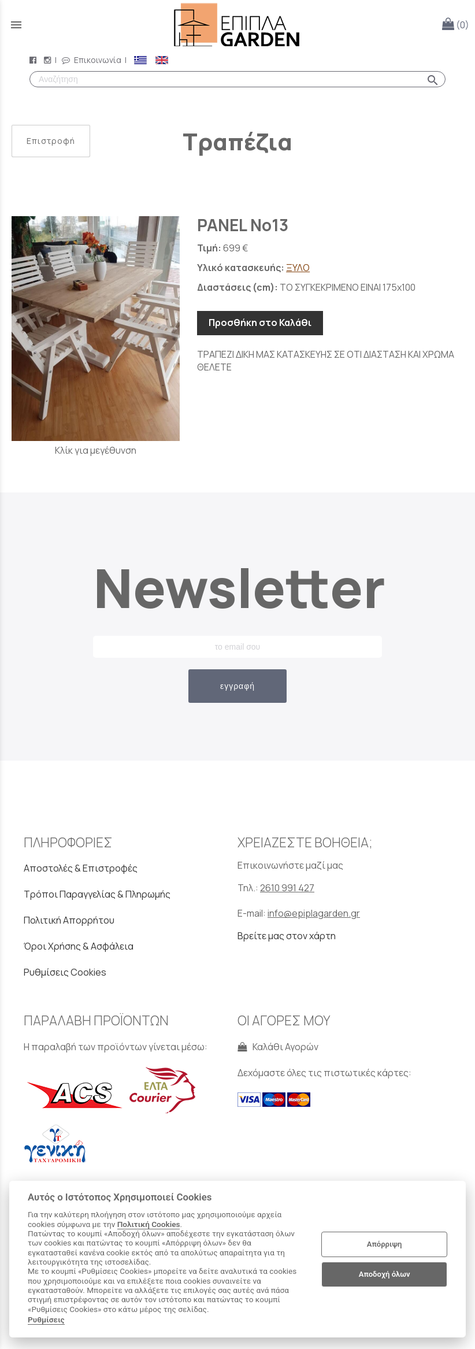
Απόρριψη (384, 1244)
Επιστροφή (51, 140)
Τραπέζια (237, 141)
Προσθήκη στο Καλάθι (260, 322)
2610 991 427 (287, 887)
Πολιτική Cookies (148, 1224)
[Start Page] (237, 24)
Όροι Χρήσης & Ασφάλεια (78, 946)
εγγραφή (237, 686)
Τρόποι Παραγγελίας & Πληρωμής (97, 894)
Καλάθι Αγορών (278, 1046)
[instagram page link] (48, 59)
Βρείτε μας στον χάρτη (287, 935)
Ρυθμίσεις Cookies (65, 972)
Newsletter (237, 587)
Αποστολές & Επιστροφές (81, 868)
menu (16, 25)
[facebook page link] (34, 59)
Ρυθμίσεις (46, 1319)
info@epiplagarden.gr (314, 913)
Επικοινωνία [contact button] (91, 59)
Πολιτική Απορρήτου (69, 920)
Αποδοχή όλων (384, 1274)
